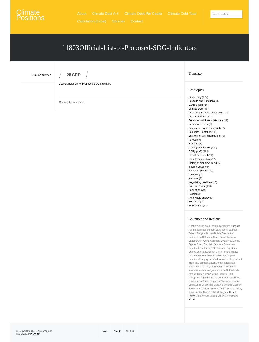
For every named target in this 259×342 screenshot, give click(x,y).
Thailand (205, 288)
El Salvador (220, 248)
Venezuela (223, 296)
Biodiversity (195, 97)
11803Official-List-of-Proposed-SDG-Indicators (85, 83)
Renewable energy (199, 197)
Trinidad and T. (218, 288)
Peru (230, 274)
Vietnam (233, 296)
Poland (204, 277)
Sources (118, 21)
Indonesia (219, 259)
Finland (226, 251)
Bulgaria (231, 237)
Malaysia (193, 270)
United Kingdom (220, 292)
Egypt (211, 248)
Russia (237, 277)
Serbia (205, 281)
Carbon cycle (196, 104)
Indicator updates (198, 170)
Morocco (221, 270)
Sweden (237, 285)
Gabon (192, 255)
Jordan (219, 262)
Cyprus (192, 244)
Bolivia (217, 233)
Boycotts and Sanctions (202, 100)
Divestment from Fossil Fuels (205, 128)
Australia (235, 226)
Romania (229, 277)
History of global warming (203, 162)
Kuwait (192, 266)
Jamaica (204, 262)
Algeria (200, 226)
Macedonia (231, 266)
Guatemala (220, 255)
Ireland (238, 259)
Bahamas (201, 229)
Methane (193, 178)
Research (194, 201)
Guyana (231, 255)
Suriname (227, 285)
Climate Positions (30, 15)
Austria (192, 229)
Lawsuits (193, 174)
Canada (193, 240)
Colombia (215, 240)
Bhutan (210, 233)
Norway (207, 274)
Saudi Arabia (195, 281)
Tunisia (230, 288)
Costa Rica (226, 240)
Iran (227, 259)
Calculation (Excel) (91, 21)
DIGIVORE (34, 334)
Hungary (203, 259)
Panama (223, 274)
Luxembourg (218, 266)
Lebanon (200, 266)
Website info (195, 205)
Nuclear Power (197, 186)
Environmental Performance (204, 135)
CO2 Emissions (197, 116)
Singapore (215, 281)
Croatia (236, 240)
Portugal (212, 277)
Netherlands (232, 270)
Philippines (194, 277)
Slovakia (225, 281)
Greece (210, 255)
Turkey (238, 288)
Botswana (207, 237)
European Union (213, 251)
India (211, 259)
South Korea (208, 285)
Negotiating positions (200, 182)
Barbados (233, 229)
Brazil (216, 237)
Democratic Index (198, 124)
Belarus (192, 233)
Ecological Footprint (200, 131)
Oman (215, 274)
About (81, 13)
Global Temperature (200, 159)
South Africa (195, 285)
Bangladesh (222, 229)
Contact (137, 21)
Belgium (201, 233)
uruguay (200, 296)
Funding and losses (199, 147)
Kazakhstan (230, 262)
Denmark (218, 244)
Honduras (194, 259)
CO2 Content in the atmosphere (206, 112)
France (234, 251)
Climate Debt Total (182, 13)
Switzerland (195, 288)
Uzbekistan (211, 296)
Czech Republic (205, 244)
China (206, 240)
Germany (201, 255)
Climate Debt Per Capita (143, 13)
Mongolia (211, 270)
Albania (192, 226)
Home (105, 331)
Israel (191, 262)
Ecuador (202, 248)
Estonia (200, 251)
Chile (200, 240)
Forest (192, 139)
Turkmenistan (195, 292)
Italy (197, 262)
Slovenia (235, 281)
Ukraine (207, 292)
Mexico (202, 270)
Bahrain (211, 229)
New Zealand (195, 274)
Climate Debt (196, 108)
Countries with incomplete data (206, 120)
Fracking (193, 143)
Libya (209, 266)
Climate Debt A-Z (105, 13)
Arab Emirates (212, 226)
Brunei (223, 237)
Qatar (221, 277)
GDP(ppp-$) (195, 151)
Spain (218, 285)
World (192, 299)
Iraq (232, 259)
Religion (193, 193)
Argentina (225, 226)
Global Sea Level (198, 155)
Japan (212, 262)
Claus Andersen (41, 74)
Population (194, 190)
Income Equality (198, 166)
